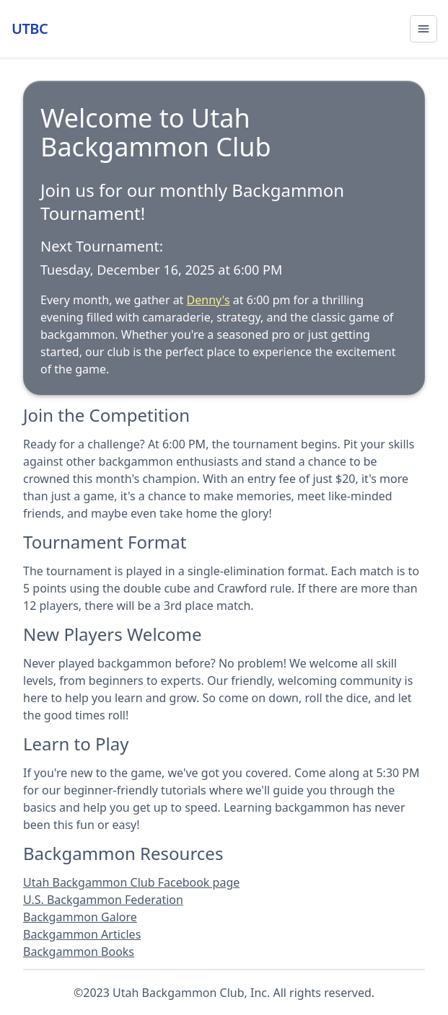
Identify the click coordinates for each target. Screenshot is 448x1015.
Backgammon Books (78, 951)
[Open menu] (423, 29)
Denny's (208, 300)
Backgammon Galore (80, 917)
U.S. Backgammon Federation (103, 900)
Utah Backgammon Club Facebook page (131, 882)
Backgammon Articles (82, 934)
